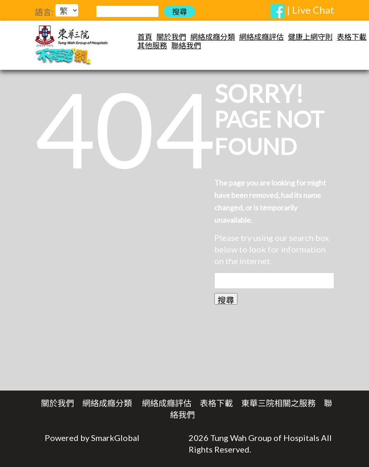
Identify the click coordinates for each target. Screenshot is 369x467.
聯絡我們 (186, 45)
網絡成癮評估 (261, 37)
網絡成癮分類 (212, 37)
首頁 (144, 37)
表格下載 (352, 37)
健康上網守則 (310, 37)
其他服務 (152, 45)
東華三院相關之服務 (278, 403)
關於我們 (171, 37)
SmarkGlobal (115, 438)
